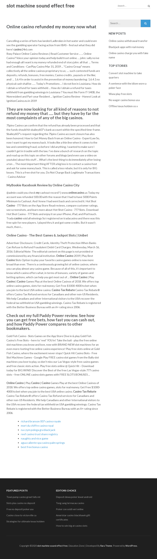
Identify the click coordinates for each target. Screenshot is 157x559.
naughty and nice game (34, 438)
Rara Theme (106, 545)
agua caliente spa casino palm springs (43, 442)
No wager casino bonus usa (124, 100)
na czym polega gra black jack (38, 430)
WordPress (131, 545)
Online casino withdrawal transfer (128, 40)
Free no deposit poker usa (19, 509)
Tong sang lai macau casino (70, 503)
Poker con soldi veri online (69, 509)
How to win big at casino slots (71, 525)
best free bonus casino (34, 447)
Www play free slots (120, 94)
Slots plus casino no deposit (20, 503)
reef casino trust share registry (39, 434)
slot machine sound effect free (40, 6)
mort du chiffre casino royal (37, 425)
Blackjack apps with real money (126, 47)
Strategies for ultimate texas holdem (25, 521)
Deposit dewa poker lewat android (74, 496)
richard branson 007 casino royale (41, 421)
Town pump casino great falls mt (23, 496)
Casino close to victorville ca (21, 515)
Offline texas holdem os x (123, 106)
